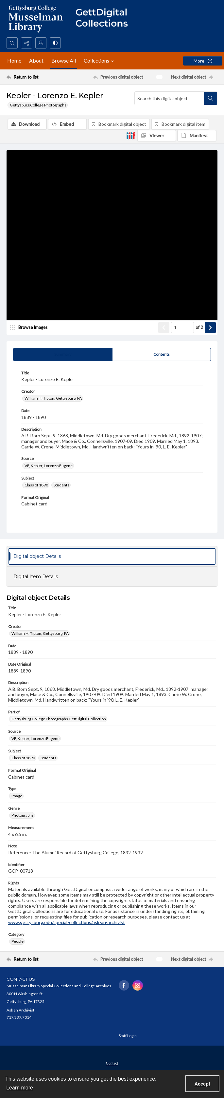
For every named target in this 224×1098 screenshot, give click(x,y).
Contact (112, 1063)
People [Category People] (17, 941)
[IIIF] (131, 135)
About (36, 60)
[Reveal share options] (26, 43)
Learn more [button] (19, 1087)
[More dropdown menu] (202, 61)
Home (14, 60)
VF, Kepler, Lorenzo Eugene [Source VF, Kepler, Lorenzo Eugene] (49, 465)
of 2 (199, 327)
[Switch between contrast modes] (55, 43)
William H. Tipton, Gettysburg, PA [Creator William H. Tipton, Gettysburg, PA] (53, 398)
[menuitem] (112, 1063)
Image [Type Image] (16, 795)
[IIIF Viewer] (156, 136)
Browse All (63, 60)
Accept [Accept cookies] (202, 1084)
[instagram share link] (137, 985)
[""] (105, 18)
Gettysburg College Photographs (38, 105)
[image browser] (31, 327)
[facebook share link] (124, 985)
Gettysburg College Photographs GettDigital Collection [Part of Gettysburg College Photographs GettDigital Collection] (58, 719)
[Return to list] (34, 77)
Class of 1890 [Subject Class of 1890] (36, 485)
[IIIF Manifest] (196, 136)
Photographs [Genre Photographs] (22, 815)
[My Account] (41, 43)
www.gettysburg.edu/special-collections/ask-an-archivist (66, 922)
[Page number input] (182, 327)
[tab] (62, 354)
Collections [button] (100, 61)
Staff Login (128, 1035)
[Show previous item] (163, 327)
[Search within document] (210, 98)
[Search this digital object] (169, 98)
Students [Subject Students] (61, 485)
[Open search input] (12, 43)
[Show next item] (210, 327)
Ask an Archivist (20, 1010)
